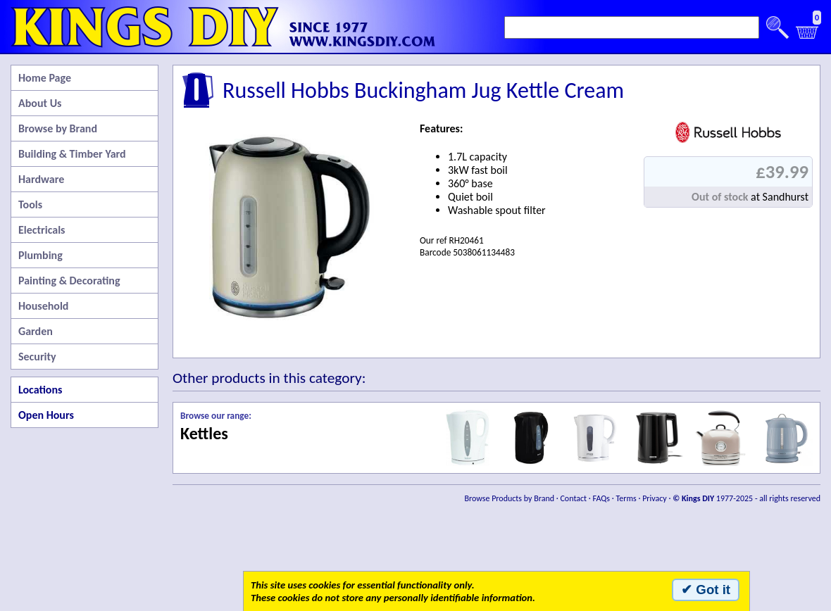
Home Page (44, 77)
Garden (35, 331)
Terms (626, 498)
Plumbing (40, 255)
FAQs (601, 498)
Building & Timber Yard (72, 153)
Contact (573, 498)
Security (37, 356)
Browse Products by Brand (510, 498)
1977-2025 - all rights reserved (746, 498)
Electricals (41, 230)
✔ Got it (705, 589)
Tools (30, 204)
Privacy (654, 498)
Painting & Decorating (69, 280)
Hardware (41, 179)
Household (43, 306)
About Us (39, 103)
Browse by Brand (57, 128)
